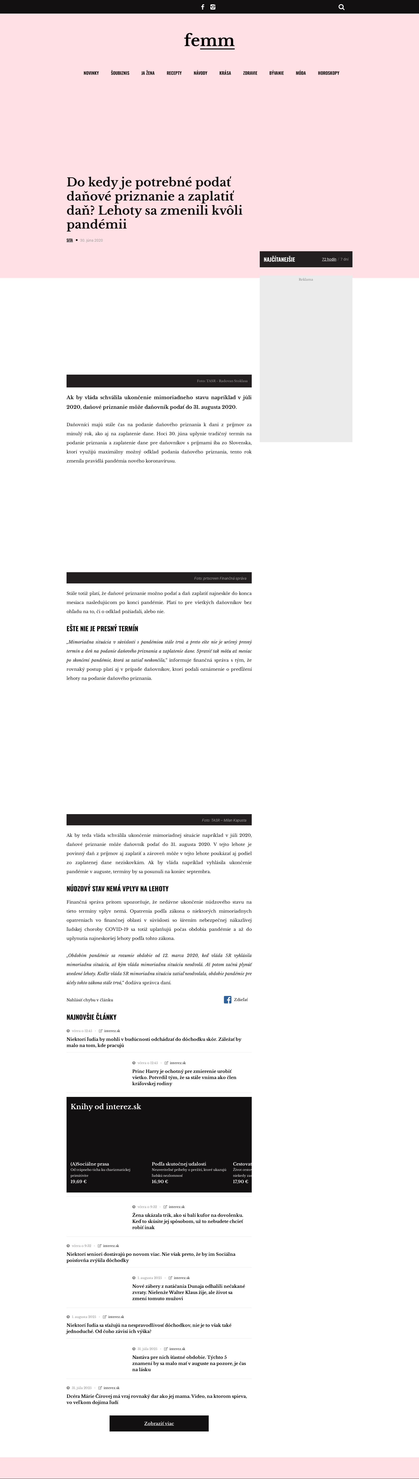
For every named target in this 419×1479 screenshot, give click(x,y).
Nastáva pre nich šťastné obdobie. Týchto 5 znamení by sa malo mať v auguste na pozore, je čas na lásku (189, 1363)
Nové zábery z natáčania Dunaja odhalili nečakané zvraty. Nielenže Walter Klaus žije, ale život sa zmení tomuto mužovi (188, 1292)
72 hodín (329, 259)
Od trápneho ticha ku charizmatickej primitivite (100, 1173)
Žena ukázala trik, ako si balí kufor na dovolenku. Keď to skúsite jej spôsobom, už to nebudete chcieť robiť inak (187, 1221)
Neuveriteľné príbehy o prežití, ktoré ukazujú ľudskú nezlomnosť (189, 1173)
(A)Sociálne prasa (90, 1164)
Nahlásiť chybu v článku (90, 1000)
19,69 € (79, 1181)
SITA (70, 240)
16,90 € (160, 1181)
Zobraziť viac (159, 1423)
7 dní (344, 259)
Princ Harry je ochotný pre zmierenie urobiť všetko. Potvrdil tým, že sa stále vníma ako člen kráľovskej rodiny (184, 1077)
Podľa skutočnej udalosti (179, 1164)
